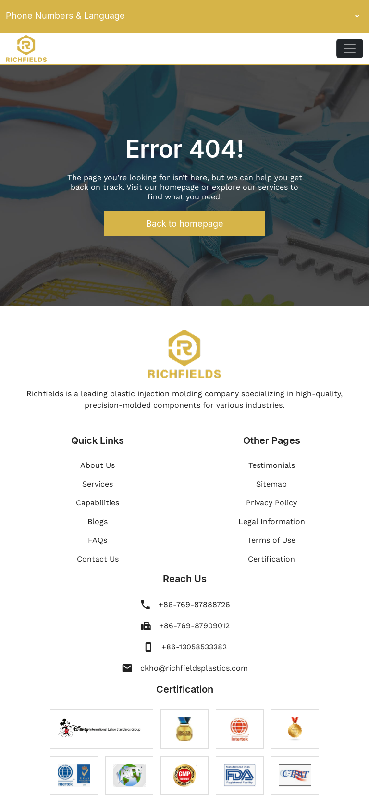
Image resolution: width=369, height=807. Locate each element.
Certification (271, 558)
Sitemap (271, 484)
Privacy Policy (271, 502)
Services (97, 484)
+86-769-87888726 (194, 604)
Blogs (97, 521)
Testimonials (271, 465)
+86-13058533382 (194, 646)
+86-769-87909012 (194, 625)
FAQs (97, 540)
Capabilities (97, 502)
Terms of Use (271, 540)
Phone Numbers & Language (184, 16)
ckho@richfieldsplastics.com (194, 667)
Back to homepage (184, 224)
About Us (97, 465)
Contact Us (98, 558)
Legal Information (271, 521)
